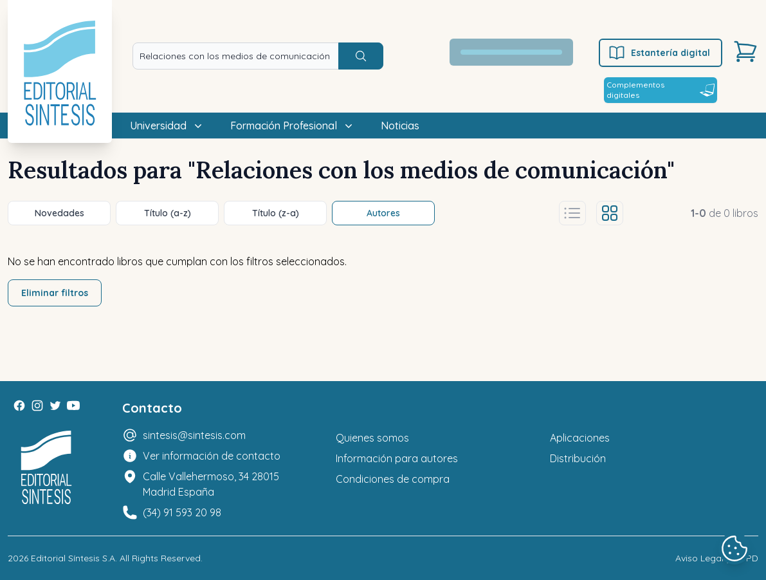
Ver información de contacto (211, 455)
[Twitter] (55, 405)
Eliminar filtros (54, 293)
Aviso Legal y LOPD (716, 558)
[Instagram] (37, 405)
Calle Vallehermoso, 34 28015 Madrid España (211, 484)
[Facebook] (19, 405)
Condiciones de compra (393, 478)
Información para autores (397, 458)
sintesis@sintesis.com (194, 435)
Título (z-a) (275, 213)
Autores (383, 213)
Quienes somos (372, 437)
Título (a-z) (167, 213)
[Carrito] (745, 51)
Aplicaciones (580, 437)
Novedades (59, 213)
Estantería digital (659, 53)
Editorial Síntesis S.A (73, 558)
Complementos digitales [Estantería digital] (660, 90)
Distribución (578, 458)
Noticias (400, 125)
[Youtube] (73, 405)
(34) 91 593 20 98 (182, 512)
